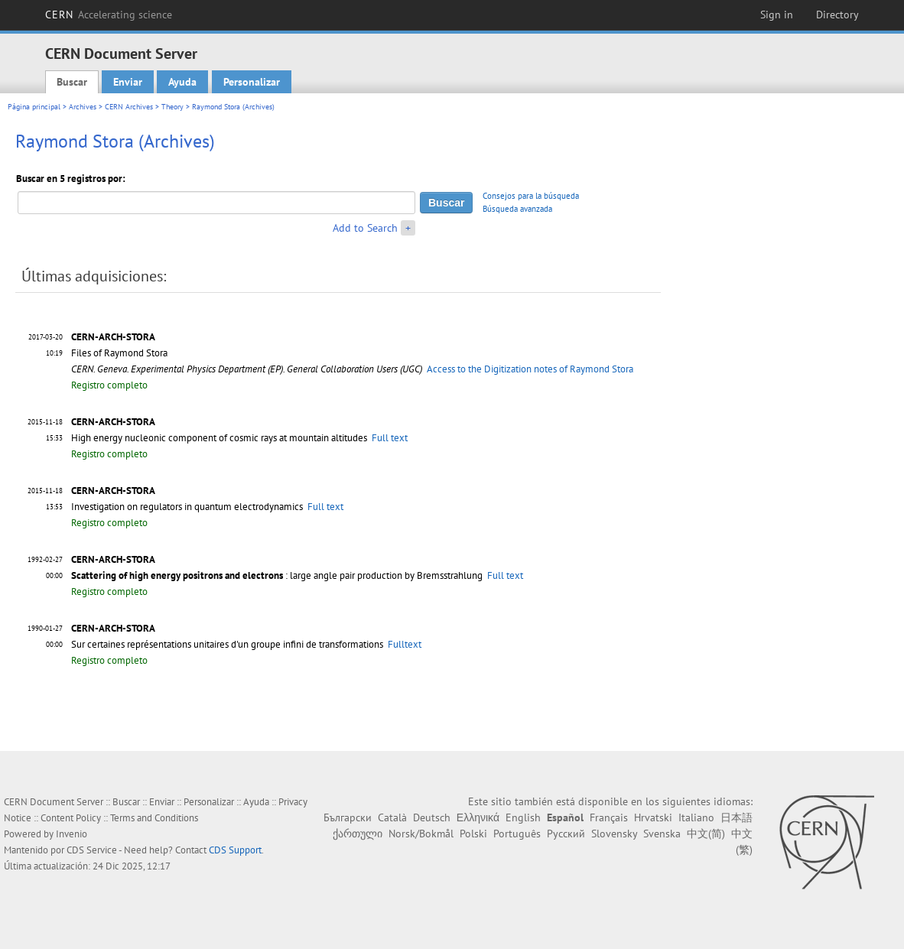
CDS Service (92, 849)
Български (348, 817)
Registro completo (109, 385)
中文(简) (706, 833)
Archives (82, 107)
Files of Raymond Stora (119, 352)
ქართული (357, 833)
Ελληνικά (478, 817)
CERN (108, 14)
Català (392, 817)
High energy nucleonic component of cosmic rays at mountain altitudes (219, 437)
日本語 (736, 817)
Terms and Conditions (154, 817)
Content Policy (71, 817)
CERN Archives (129, 107)
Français (609, 817)
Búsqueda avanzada (517, 208)
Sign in (776, 14)
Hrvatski (653, 817)
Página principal (34, 107)
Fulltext (404, 644)
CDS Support (235, 849)
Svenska (662, 833)
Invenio (71, 833)
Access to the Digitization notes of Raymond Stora (530, 368)
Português (517, 833)
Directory (837, 14)
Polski (473, 833)
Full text (390, 437)
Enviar (127, 82)
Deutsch (431, 817)
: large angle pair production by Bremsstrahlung (277, 575)
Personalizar (251, 82)
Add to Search (365, 228)
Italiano (696, 817)
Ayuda (182, 82)
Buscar (72, 82)
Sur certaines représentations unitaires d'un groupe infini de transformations (227, 644)
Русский (566, 833)
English (523, 817)
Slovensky (614, 833)
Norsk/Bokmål (421, 833)
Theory (172, 107)
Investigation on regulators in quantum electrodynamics (187, 506)
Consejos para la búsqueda (531, 195)
